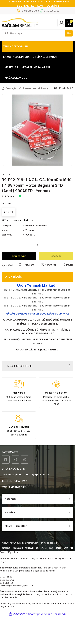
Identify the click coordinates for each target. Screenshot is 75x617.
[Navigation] (37, 46)
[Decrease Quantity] (5, 245)
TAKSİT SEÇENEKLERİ (19, 366)
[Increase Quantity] (69, 245)
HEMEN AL (56, 256)
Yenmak (29, 229)
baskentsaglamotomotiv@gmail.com (16, 586)
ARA (69, 33)
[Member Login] (61, 23)
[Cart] (69, 23)
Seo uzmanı (66, 542)
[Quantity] (37, 245)
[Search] (37, 33)
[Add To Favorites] (7, 265)
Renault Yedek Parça (36, 225)
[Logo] (20, 22)
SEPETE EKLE (19, 256)
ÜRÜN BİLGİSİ (14, 276)
